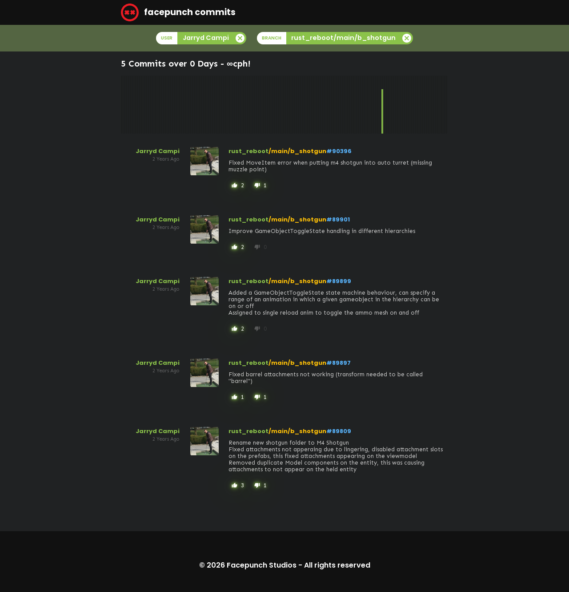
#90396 (339, 151)
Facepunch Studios (262, 565)
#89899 (338, 281)
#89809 (338, 431)
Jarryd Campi (158, 151)
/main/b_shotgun (297, 151)
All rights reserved (337, 565)
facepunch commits (178, 12)
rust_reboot (248, 151)
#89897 (338, 363)
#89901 (338, 219)
